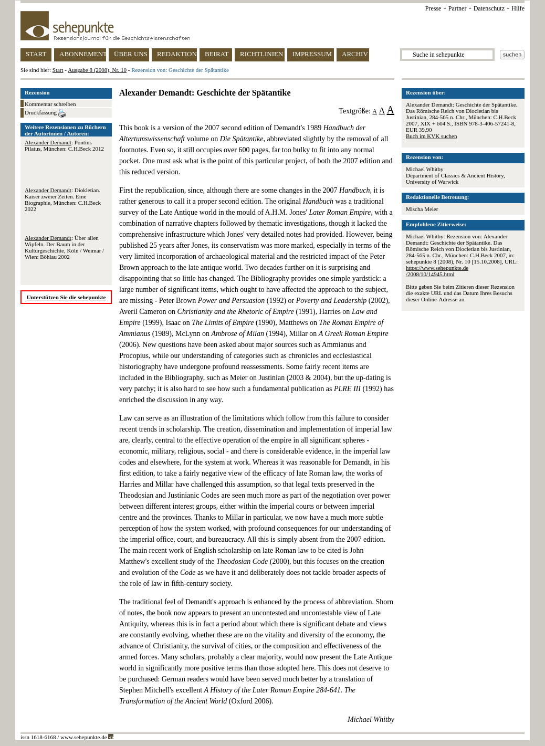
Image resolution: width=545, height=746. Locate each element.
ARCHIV (355, 54)
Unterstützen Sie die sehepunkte (66, 297)
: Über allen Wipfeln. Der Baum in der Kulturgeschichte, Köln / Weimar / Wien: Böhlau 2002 (64, 247)
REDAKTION (177, 54)
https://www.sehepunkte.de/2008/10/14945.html (437, 271)
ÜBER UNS (131, 54)
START (36, 54)
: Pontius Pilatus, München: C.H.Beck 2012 (64, 145)
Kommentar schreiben (50, 104)
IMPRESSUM (312, 54)
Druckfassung (45, 113)
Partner (457, 8)
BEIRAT (217, 54)
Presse (433, 8)
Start (58, 70)
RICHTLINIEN (261, 54)
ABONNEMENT (82, 54)
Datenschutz (489, 8)
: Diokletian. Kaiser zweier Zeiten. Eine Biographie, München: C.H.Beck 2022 (63, 199)
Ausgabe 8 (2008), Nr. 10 (97, 70)
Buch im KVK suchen (431, 136)
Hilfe (518, 8)
